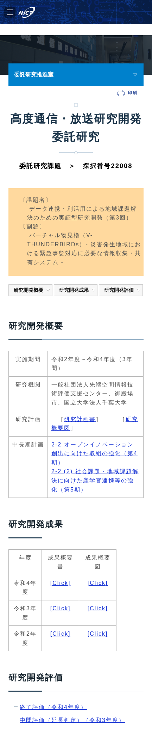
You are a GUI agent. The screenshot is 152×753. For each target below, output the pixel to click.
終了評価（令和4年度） (53, 707)
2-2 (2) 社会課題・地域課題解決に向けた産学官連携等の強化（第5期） (95, 480)
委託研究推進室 (33, 75)
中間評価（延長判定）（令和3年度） (72, 720)
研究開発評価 (122, 290)
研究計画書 (80, 419)
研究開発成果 (77, 290)
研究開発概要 (32, 290)
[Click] (60, 583)
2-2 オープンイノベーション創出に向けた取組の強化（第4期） (94, 453)
